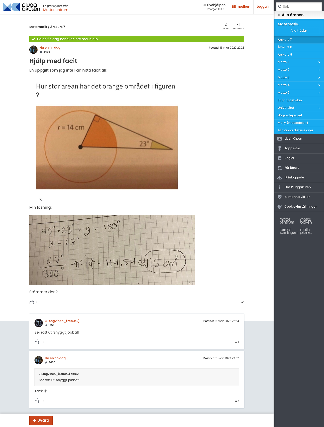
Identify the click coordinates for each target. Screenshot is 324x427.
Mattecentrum (55, 10)
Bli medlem (241, 7)
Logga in (263, 7)
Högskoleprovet (290, 115)
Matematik (38, 27)
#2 (237, 342)
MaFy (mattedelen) (293, 123)
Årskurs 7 (57, 27)
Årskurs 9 (285, 55)
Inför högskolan (290, 100)
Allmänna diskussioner (295, 130)
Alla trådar (299, 31)
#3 (237, 401)
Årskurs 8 (285, 47)
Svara (43, 420)
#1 (242, 302)
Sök (280, 7)
